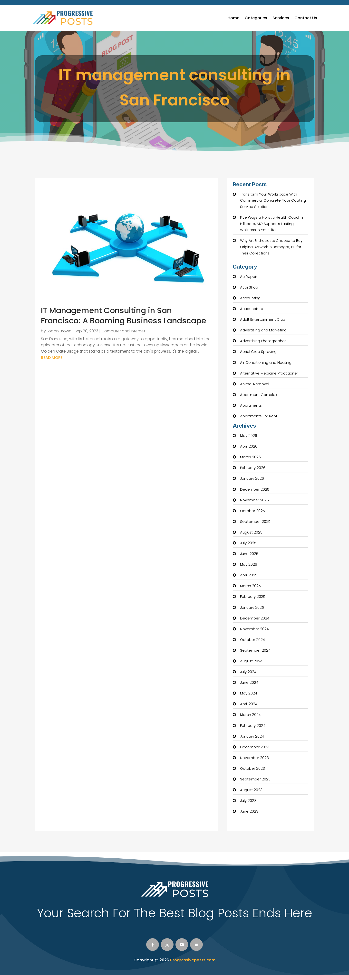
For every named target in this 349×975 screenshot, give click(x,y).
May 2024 (248, 693)
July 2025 (248, 542)
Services (280, 18)
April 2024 (248, 703)
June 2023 (249, 811)
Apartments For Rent (258, 416)
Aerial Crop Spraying (258, 351)
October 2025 (252, 510)
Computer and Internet (123, 331)
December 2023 (254, 747)
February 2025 (252, 596)
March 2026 (250, 456)
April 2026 (248, 446)
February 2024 (252, 725)
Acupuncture (251, 308)
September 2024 (255, 650)
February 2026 (252, 467)
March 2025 (250, 585)
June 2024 (249, 682)
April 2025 (248, 575)
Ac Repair (248, 276)
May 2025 (248, 564)
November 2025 (254, 500)
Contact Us (305, 18)
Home (233, 18)
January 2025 (252, 607)
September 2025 (255, 521)
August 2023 (251, 789)
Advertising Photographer (263, 340)
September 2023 (255, 779)
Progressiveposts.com (192, 960)
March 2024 (250, 714)
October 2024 (252, 639)
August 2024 (251, 661)
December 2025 (254, 489)
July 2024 (248, 671)
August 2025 (251, 532)
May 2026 (248, 435)
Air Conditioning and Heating (265, 362)
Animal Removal (254, 383)
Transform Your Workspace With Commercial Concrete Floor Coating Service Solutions (273, 200)
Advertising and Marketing (263, 330)
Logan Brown (59, 331)
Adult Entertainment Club (262, 319)
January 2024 (252, 736)
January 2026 (252, 478)
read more (52, 357)
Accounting (250, 297)
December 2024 (254, 618)
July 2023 (248, 800)
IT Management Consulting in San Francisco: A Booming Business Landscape (123, 315)
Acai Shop (249, 287)
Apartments (251, 405)
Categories (256, 18)
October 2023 (252, 768)
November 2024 (254, 628)
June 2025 (249, 553)
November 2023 (254, 757)
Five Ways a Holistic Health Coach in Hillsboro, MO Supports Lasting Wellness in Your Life (272, 223)
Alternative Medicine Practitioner (269, 373)
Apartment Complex (258, 394)
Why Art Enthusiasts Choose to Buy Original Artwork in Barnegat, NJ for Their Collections (271, 246)
